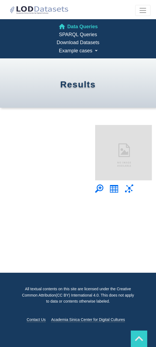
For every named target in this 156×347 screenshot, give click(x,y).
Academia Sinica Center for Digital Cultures (88, 319)
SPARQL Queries (78, 34)
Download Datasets (77, 42)
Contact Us (36, 319)
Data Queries (78, 26)
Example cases (76, 50)
